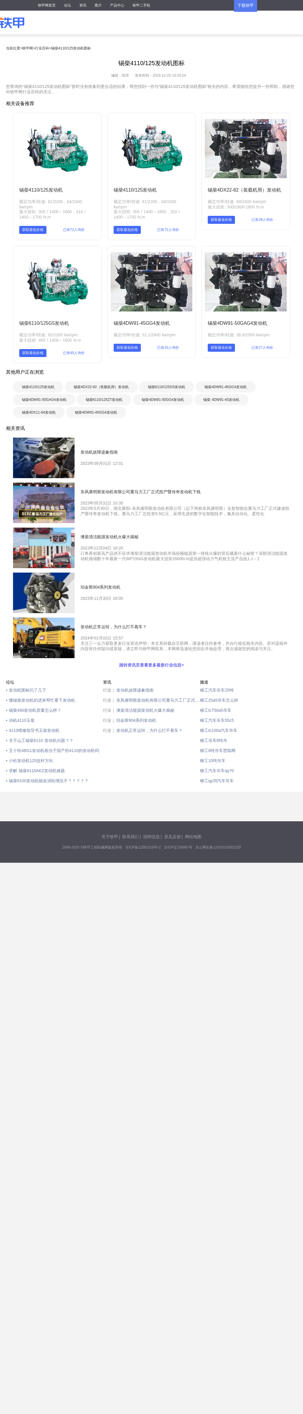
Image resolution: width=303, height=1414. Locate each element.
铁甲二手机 (141, 5)
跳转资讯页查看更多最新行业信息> (151, 665)
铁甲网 (27, 48)
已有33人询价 (168, 348)
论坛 (67, 5)
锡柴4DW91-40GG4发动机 (96, 412)
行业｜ (109, 690)
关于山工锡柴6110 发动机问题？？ (41, 740)
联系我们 (130, 836)
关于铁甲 (109, 836)
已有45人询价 (74, 353)
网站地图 (193, 836)
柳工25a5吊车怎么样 (219, 700)
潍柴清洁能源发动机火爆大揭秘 (145, 710)
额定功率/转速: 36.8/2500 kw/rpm (239, 334)
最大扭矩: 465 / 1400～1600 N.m (50, 340)
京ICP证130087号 (178, 847)
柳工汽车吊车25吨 (217, 690)
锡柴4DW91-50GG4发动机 (163, 400)
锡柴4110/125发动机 (41, 189)
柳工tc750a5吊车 (215, 710)
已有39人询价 (262, 220)
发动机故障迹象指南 (135, 690)
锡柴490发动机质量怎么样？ (35, 710)
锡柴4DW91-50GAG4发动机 (237, 323)
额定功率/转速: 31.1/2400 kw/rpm (144, 334)
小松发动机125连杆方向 (31, 760)
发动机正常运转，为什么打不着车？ (149, 730)
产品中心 (117, 5)
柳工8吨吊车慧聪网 (218, 750)
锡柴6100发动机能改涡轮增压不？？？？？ (48, 780)
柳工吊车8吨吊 (213, 740)
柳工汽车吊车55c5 (217, 720)
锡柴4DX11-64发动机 (39, 412)
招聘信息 (151, 836)
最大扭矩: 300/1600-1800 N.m (236, 207)
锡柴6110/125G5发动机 (44, 323)
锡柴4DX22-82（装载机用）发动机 (244, 189)
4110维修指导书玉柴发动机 (34, 730)
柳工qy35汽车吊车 (217, 780)
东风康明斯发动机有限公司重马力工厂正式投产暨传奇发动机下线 (158, 700)
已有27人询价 (262, 348)
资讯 (82, 5)
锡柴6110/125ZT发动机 (104, 400)
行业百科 (42, 48)
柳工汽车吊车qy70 (217, 770)
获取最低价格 (32, 230)
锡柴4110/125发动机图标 (71, 48)
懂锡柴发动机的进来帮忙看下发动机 (42, 700)
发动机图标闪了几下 (27, 690)
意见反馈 (172, 836)
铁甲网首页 (47, 5)
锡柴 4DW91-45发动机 (221, 400)
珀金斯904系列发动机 (136, 720)
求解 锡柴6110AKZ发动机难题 (37, 770)
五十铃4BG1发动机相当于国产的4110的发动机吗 (54, 750)
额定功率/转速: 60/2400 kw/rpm (237, 201)
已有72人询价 (74, 230)
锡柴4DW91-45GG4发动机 (142, 323)
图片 (98, 5)
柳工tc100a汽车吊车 (218, 730)
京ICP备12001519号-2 (143, 847)
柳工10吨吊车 (212, 760)
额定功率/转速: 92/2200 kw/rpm (48, 334)
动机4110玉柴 (22, 720)
